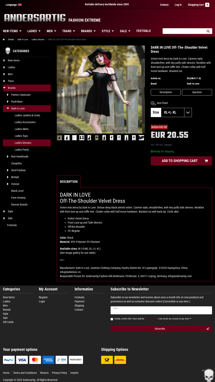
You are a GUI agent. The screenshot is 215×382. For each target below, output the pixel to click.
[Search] (208, 31)
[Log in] (178, 4)
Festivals (143, 31)
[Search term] (183, 31)
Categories (11, 289)
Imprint (74, 372)
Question (197, 92)
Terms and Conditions (25, 372)
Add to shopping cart (185, 161)
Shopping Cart (198, 5)
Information (84, 289)
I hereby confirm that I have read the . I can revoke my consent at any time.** (152, 318)
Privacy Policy (59, 372)
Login (42, 301)
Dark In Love (22, 39)
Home (6, 372)
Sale (123, 31)
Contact (164, 4)
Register (43, 297)
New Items (9, 297)
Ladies (32, 31)
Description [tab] (69, 182)
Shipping (167, 145)
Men (50, 31)
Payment (79, 301)
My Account (48, 289)
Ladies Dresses (38, 39)
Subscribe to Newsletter (130, 289)
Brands (86, 31)
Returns (44, 372)
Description (166, 92)
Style (106, 31)
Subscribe (182, 329)
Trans (66, 31)
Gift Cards (8, 322)
